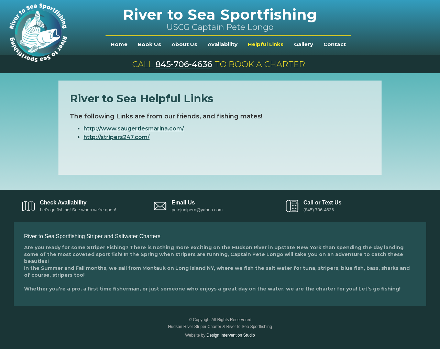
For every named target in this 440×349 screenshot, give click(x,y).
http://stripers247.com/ (117, 137)
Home (119, 44)
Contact (334, 44)
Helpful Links (266, 44)
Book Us (149, 44)
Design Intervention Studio (231, 335)
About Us (184, 44)
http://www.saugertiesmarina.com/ (134, 128)
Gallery (303, 44)
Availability (223, 44)
